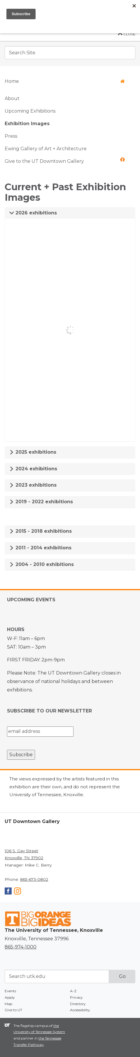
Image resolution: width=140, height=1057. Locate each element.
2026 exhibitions (33, 213)
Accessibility (80, 1010)
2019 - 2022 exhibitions (41, 501)
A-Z (73, 991)
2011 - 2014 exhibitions (40, 548)
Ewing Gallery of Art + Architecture (46, 148)
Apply (10, 997)
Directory (78, 1004)
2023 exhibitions (33, 485)
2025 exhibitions (32, 452)
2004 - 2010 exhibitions (41, 564)
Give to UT (13, 1010)
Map (8, 1004)
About (12, 98)
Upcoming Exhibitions (30, 111)
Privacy (76, 997)
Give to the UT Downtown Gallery (65, 160)
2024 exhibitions (33, 468)
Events (10, 991)
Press (11, 136)
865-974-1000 (20, 947)
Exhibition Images (27, 123)
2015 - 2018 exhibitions (40, 531)
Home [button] (65, 81)
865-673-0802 (34, 879)
